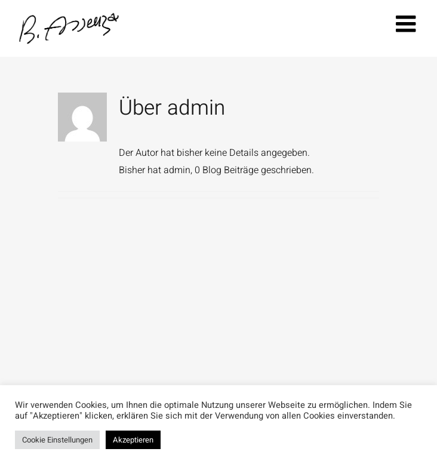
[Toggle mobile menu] (407, 23)
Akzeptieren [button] (133, 440)
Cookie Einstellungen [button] (57, 440)
